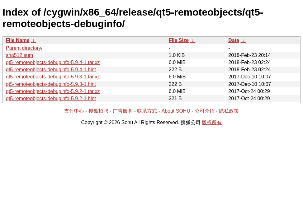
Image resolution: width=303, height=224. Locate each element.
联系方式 (147, 111)
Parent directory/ (24, 48)
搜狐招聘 (98, 111)
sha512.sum (19, 55)
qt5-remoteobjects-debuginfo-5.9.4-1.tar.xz (53, 62)
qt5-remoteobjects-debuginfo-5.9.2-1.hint (51, 98)
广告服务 (123, 111)
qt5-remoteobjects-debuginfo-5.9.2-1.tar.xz (53, 91)
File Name (18, 40)
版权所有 (212, 122)
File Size (179, 40)
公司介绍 (205, 111)
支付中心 (74, 111)
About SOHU (175, 111)
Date (233, 40)
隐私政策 (229, 111)
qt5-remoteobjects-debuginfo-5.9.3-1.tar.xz (53, 76)
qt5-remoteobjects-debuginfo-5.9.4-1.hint (51, 69)
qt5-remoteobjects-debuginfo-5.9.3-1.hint (51, 84)
